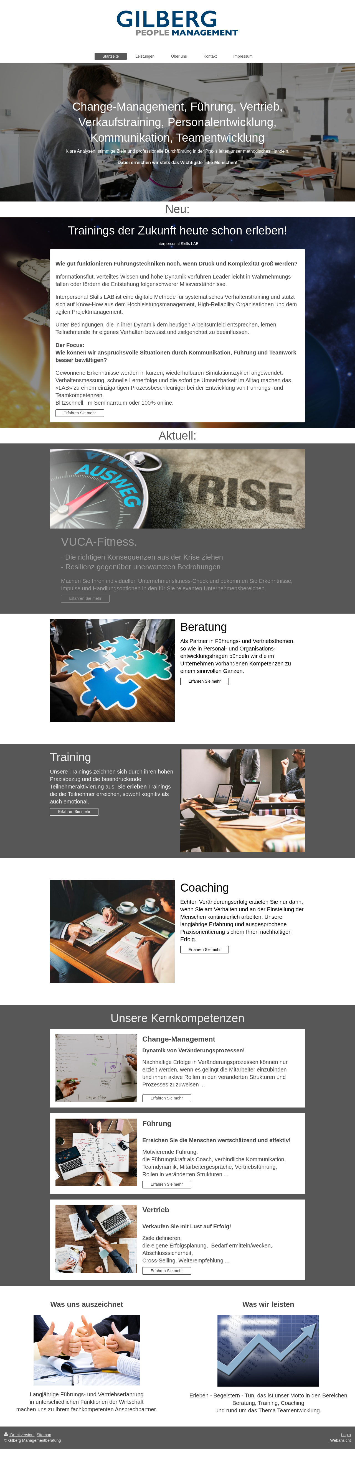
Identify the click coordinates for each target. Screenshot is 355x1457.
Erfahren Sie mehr (80, 413)
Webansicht (340, 1440)
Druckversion (19, 1435)
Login (346, 1435)
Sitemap (44, 1435)
